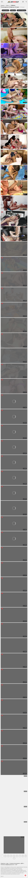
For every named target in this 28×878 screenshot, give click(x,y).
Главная (2, 5)
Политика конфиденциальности (7, 864)
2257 (16, 864)
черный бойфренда (21, 10)
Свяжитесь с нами (4, 863)
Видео (7, 5)
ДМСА (22, 863)
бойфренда (13, 10)
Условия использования (14, 863)
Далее (14, 858)
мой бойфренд (5, 10)
